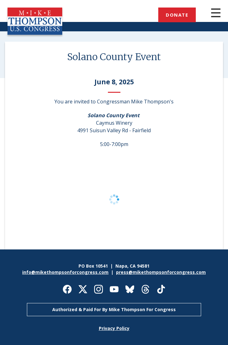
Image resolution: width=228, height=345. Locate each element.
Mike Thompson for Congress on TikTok (161, 289)
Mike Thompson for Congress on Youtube (114, 289)
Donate (177, 15)
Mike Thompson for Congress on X (83, 289)
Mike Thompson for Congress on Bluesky (130, 289)
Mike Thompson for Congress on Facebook (67, 289)
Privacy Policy (114, 328)
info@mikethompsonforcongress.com (65, 272)
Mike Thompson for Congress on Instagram (98, 289)
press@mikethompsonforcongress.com (161, 272)
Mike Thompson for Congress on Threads (145, 289)
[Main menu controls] (209, 13)
